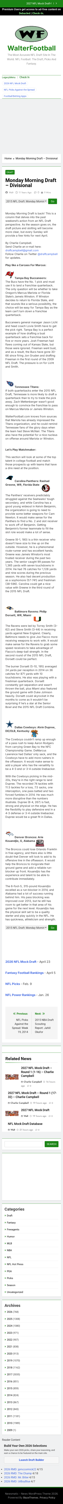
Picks (10, 1278)
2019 (9, 1360)
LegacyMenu (8, 77)
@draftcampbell (48, 254)
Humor (11, 1236)
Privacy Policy (47, 1497)
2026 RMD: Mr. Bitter (16, 1477)
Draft (10, 172)
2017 (9, 1374)
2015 (9, 1388)
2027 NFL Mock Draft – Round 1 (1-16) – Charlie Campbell (37, 1072)
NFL (9, 1257)
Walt (11, 192)
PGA (9, 1271)
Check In (24, 77)
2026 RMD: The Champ (18, 1473)
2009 (9, 1430)
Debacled (24, 13)
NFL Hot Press (15, 1264)
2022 (9, 1339)
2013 (9, 1402)
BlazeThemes (30, 1497)
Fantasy (11, 1222)
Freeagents (13, 1229)
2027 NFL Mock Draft (38, 3)
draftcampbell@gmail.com (22, 250)
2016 (9, 1381)
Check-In (37, 13)
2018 (9, 1367)
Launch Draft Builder (31, 1460)
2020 (9, 1353)
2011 (9, 1416)
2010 (9, 1423)
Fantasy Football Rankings (24, 973)
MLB (9, 1243)
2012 (9, 1409)
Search (51, 1144)
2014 (9, 1395)
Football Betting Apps (15, 96)
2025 (9, 1318)
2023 (9, 1332)
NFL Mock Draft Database (25, 1124)
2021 (9, 1346)
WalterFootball (31, 48)
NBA (9, 1250)
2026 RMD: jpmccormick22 (20, 1469)
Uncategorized (15, 1292)
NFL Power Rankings (20, 995)
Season (11, 1285)
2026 (9, 1311)
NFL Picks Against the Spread (19, 89)
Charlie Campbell (33, 1081)
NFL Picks (12, 984)
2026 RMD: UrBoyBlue (17, 1481)
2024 (9, 1325)
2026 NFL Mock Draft (15, 83)
